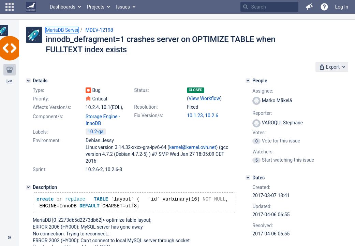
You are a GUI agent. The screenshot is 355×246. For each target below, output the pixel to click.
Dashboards (62, 7)
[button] (9, 7)
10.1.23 (195, 115)
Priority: (41, 98)
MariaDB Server (62, 30)
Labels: (40, 132)
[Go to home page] (31, 7)
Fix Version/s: (148, 115)
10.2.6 (211, 115)
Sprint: (39, 169)
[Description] (28, 187)
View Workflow (204, 98)
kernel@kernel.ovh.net (192, 147)
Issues (123, 7)
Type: (38, 90)
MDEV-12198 (99, 30)
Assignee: (262, 91)
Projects (95, 7)
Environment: (47, 140)
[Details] (28, 80)
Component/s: (48, 116)
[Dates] (248, 177)
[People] (248, 80)
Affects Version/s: (52, 107)
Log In (341, 7)
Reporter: (262, 113)
